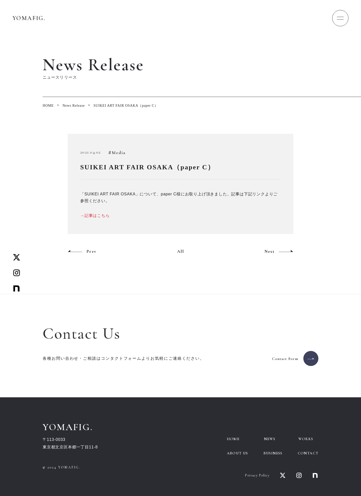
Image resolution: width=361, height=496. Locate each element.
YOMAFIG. (29, 18)
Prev (91, 251)
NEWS (270, 439)
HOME (48, 105)
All (180, 251)
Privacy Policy (257, 475)
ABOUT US (237, 453)
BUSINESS (273, 453)
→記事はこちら (95, 215)
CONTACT (308, 453)
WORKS (305, 439)
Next (269, 251)
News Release (73, 105)
